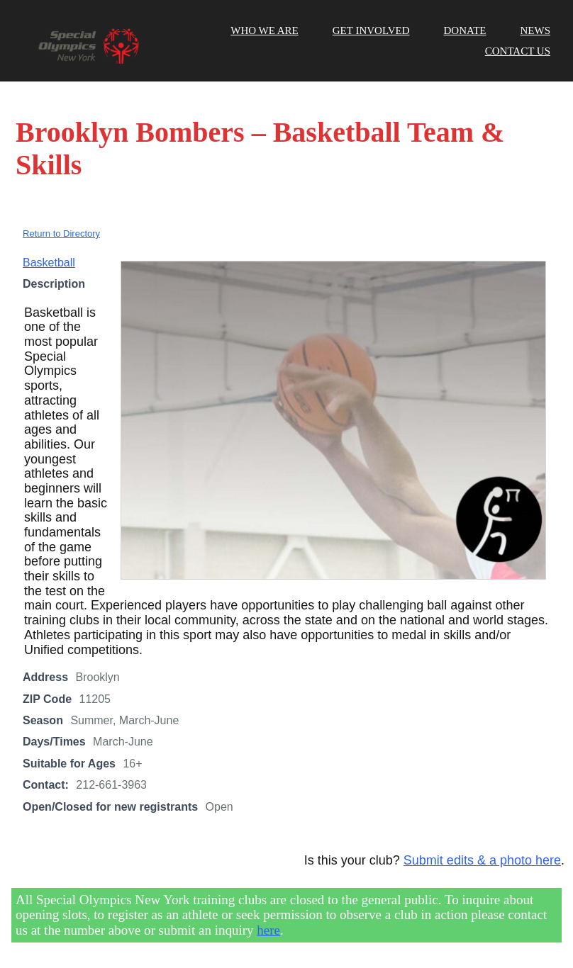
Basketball (49, 263)
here (268, 930)
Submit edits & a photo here (482, 860)
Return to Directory (61, 233)
